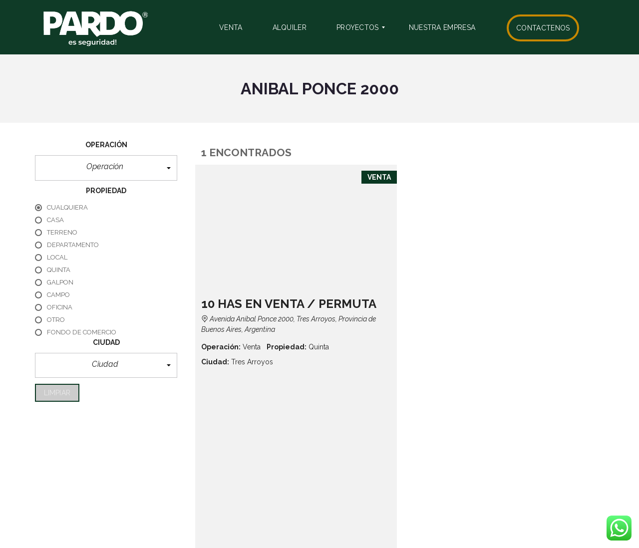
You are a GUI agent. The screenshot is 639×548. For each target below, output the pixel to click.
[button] (106, 168)
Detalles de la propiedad (538, 259)
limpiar (57, 393)
